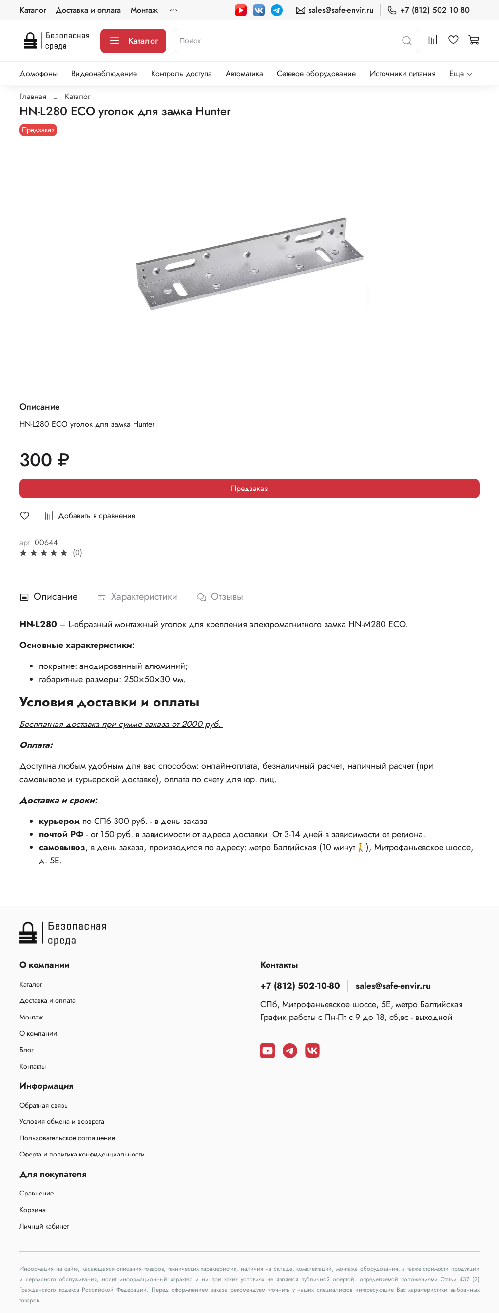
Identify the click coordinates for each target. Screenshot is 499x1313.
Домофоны (38, 73)
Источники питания (403, 73)
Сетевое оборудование (316, 73)
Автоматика (244, 73)
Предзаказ (249, 488)
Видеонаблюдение (104, 73)
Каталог (32, 10)
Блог (26, 1050)
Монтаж (144, 10)
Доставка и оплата (88, 10)
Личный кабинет (44, 1226)
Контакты (32, 1066)
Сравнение (36, 1193)
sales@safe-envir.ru (334, 10)
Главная (32, 96)
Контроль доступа (181, 73)
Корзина (32, 1210)
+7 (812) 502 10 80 (428, 10)
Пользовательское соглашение (67, 1138)
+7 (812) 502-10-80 (300, 986)
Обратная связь (43, 1105)
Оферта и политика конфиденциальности (82, 1154)
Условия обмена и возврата (61, 1121)
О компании (38, 1033)
